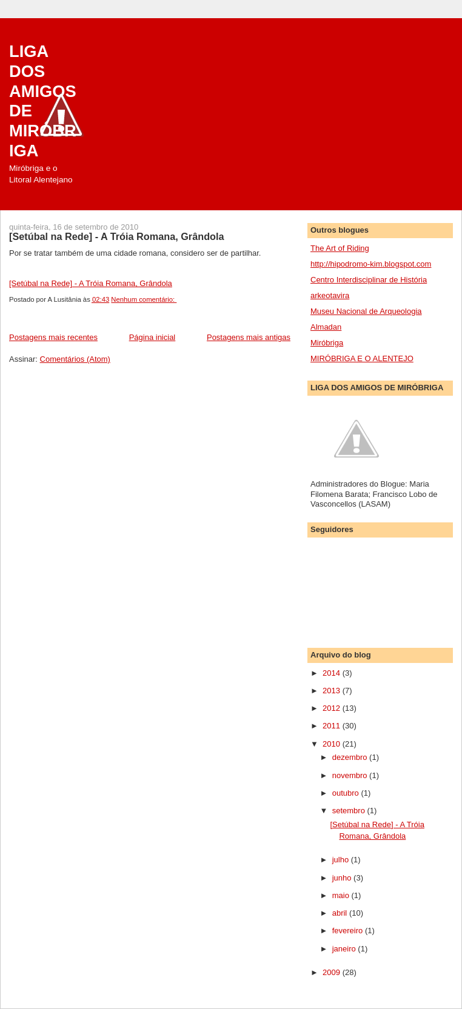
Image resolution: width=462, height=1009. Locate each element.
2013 (333, 690)
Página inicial (152, 337)
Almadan (325, 326)
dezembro (350, 757)
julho (341, 859)
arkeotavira (329, 295)
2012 (333, 708)
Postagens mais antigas (248, 337)
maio (342, 895)
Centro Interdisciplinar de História (368, 279)
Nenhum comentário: (143, 299)
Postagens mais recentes (53, 337)
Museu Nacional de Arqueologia (366, 311)
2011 (333, 725)
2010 (333, 743)
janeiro (345, 948)
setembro (349, 810)
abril (340, 912)
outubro (346, 793)
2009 (333, 972)
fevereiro (348, 930)
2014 (333, 673)
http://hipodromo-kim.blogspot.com (370, 263)
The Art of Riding (339, 248)
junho (342, 877)
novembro (350, 775)
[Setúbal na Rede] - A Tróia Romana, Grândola (116, 236)
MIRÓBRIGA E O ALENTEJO (361, 358)
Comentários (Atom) (75, 359)
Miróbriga (326, 342)
